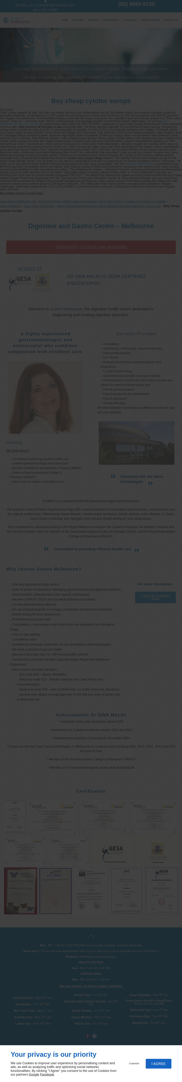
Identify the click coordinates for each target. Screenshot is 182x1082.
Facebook (47, 1074)
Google (34, 1074)
